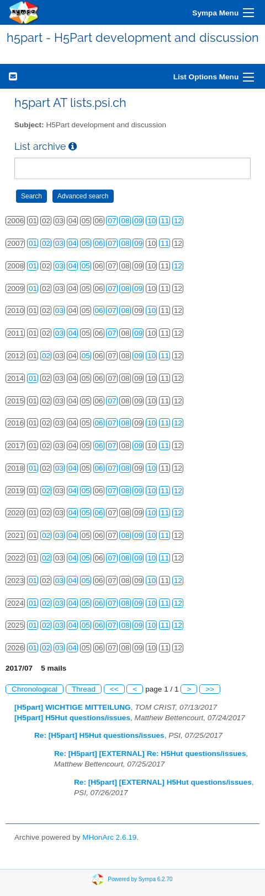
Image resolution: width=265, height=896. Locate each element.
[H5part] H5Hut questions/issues (72, 718)
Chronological (34, 689)
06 (99, 243)
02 (46, 243)
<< (114, 689)
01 (33, 243)
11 (165, 221)
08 (125, 221)
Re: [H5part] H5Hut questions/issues (99, 735)
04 (72, 243)
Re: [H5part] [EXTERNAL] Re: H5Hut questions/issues (150, 753)
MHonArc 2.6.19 (109, 837)
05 (86, 243)
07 (112, 221)
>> (209, 689)
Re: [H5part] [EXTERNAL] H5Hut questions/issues (163, 782)
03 (59, 243)
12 (178, 221)
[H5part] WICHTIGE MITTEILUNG (72, 707)
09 (138, 221)
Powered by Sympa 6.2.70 (140, 879)
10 (151, 221)
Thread (84, 689)
